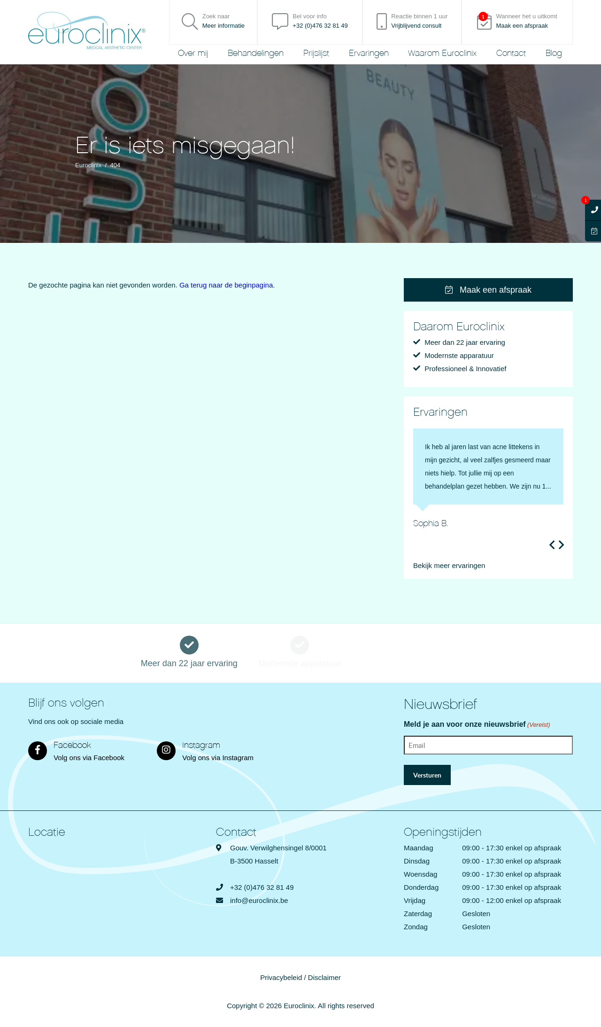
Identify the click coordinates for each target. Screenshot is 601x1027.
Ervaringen (369, 53)
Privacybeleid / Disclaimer (300, 977)
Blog (554, 53)
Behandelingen (256, 53)
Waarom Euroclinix (442, 53)
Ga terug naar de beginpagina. (227, 285)
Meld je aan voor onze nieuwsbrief (477, 725)
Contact (511, 53)
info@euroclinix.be (259, 900)
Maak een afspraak (488, 290)
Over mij (193, 53)
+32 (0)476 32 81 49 (262, 887)
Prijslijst (316, 53)
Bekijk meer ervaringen (449, 565)
